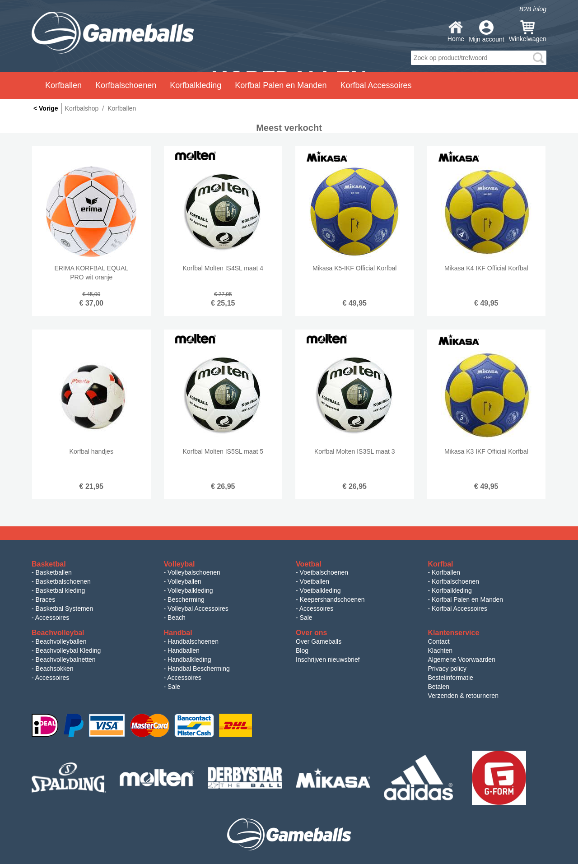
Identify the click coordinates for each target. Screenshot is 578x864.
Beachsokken (55, 668)
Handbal (178, 632)
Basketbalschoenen (63, 581)
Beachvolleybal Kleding (68, 650)
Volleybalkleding (190, 590)
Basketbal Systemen (64, 608)
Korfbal (440, 564)
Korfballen (446, 572)
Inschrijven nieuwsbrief (328, 659)
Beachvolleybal (58, 632)
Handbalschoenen (193, 641)
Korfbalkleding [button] (195, 85)
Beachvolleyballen (61, 641)
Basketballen (54, 572)
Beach (177, 617)
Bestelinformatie (450, 677)
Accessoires (52, 617)
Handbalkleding (189, 659)
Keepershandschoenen (332, 599)
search (538, 57)
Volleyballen (184, 581)
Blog (302, 650)
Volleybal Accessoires (198, 608)
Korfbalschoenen (455, 581)
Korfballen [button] (63, 85)
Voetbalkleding (320, 590)
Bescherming (186, 599)
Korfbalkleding (452, 590)
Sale (306, 617)
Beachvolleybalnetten (66, 659)
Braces (46, 599)
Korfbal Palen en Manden (467, 599)
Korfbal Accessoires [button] (375, 85)
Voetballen (314, 581)
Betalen (438, 686)
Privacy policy (447, 668)
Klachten (440, 650)
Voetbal (309, 564)
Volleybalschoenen (194, 572)
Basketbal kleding (60, 590)
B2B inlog (532, 9)
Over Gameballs (318, 641)
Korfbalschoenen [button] (125, 85)
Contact (439, 641)
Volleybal (179, 564)
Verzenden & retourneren (463, 695)
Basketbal (49, 564)
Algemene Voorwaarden (461, 659)
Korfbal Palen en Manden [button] (280, 85)
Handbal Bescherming (199, 668)
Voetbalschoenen (324, 572)
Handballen (184, 650)
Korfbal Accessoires (459, 608)
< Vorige (45, 108)
